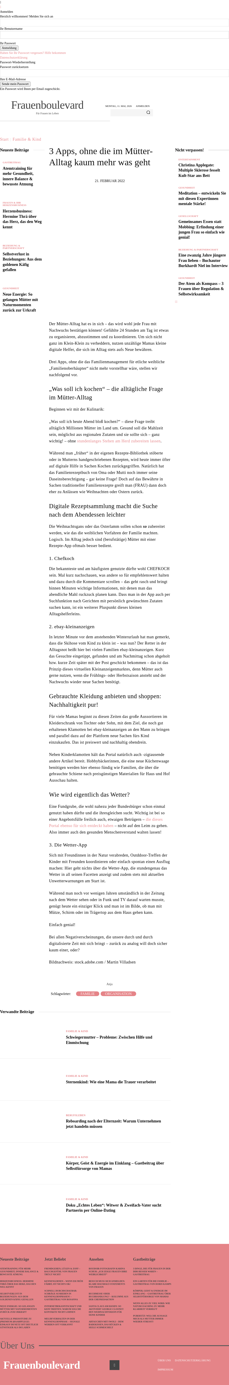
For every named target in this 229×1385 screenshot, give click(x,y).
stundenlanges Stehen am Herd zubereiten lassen (119, 441)
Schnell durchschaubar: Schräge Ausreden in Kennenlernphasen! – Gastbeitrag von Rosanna (61, 1295)
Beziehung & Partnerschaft (13, 246)
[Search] (148, 112)
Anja (109, 984)
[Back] (0, 7)
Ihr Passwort (8, 43)
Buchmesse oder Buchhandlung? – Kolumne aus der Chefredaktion (108, 1296)
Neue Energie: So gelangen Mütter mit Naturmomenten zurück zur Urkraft (18, 1309)
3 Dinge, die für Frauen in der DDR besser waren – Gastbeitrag (152, 1271)
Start (4, 139)
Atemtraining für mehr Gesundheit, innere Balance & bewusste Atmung (19, 1271)
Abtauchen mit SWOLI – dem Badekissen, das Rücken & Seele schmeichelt (106, 1324)
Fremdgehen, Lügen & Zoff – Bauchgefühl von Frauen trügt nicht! (62, 1271)
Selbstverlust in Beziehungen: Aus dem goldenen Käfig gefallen (16, 1296)
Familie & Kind (27, 139)
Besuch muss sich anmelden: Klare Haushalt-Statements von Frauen (107, 1284)
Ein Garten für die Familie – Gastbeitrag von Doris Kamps (152, 1282)
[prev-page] (175, 307)
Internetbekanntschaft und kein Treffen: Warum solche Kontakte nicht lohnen (62, 1309)
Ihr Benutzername (11, 28)
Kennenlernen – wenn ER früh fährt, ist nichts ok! (63, 1282)
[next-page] (176, 307)
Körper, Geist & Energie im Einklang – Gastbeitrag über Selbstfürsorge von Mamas (152, 1294)
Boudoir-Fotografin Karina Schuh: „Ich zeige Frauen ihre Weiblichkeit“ (108, 1271)
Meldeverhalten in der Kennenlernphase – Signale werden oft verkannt (62, 1321)
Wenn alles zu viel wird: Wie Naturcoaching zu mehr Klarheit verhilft (151, 1306)
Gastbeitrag (12, 162)
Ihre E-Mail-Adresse (13, 79)
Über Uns (17, 1345)
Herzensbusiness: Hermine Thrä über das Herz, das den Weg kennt (18, 1284)
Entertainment (189, 159)
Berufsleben (76, 1115)
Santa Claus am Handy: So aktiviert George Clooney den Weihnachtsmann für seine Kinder (106, 1310)
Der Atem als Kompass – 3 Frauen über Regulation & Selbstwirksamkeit (201, 293)
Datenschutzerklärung (14, 57)
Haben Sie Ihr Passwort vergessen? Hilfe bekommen (33, 53)
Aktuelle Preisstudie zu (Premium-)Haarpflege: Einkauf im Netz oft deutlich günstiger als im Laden (19, 1323)
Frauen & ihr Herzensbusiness (14, 203)
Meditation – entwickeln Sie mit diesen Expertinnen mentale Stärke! (202, 198)
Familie (88, 994)
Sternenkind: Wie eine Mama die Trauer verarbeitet (110, 1082)
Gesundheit (11, 288)
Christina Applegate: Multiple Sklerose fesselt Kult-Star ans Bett (199, 170)
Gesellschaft (188, 216)
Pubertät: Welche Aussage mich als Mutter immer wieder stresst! (150, 1319)
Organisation (118, 994)
